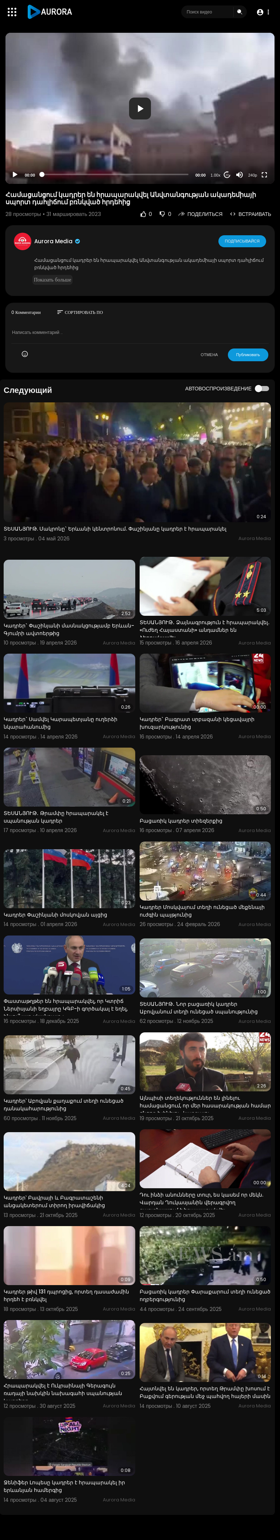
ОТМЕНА (209, 355)
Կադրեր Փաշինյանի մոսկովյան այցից (55, 914)
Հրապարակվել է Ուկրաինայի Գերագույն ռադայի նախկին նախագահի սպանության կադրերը (63, 1393)
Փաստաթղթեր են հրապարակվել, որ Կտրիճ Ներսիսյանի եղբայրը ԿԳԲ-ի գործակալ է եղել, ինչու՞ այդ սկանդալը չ (66, 1008)
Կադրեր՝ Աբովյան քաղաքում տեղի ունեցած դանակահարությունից (64, 1104)
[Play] (15, 174)
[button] (262, 12)
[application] (140, 108)
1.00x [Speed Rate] (216, 175)
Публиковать (248, 355)
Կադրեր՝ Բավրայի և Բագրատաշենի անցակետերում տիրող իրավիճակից (54, 1201)
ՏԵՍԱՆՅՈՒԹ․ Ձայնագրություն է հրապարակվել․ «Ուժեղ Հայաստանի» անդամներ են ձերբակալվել (205, 630)
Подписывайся (242, 241)
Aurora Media (57, 241)
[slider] (115, 174)
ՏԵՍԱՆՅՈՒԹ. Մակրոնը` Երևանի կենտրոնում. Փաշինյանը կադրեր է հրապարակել (115, 528)
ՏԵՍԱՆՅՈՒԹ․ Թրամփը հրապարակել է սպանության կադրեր (56, 817)
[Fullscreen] (264, 174)
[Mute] (239, 174)
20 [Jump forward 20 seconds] (227, 175)
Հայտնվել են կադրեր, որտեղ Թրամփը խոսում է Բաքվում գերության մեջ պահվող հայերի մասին (205, 1392)
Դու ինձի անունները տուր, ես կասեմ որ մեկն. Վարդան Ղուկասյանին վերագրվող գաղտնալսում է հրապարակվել (201, 1202)
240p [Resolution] (252, 175)
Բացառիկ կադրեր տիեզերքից (181, 820)
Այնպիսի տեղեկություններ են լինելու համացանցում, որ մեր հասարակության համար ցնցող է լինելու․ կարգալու (205, 1105)
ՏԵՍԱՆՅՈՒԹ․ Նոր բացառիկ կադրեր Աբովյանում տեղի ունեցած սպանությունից (199, 1007)
